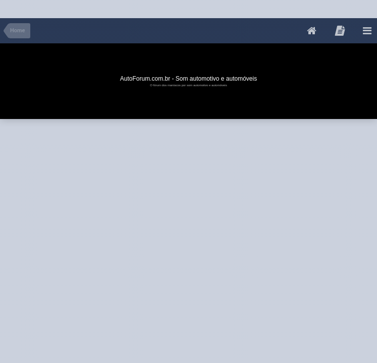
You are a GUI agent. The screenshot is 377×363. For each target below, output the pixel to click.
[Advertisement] (183, 7)
